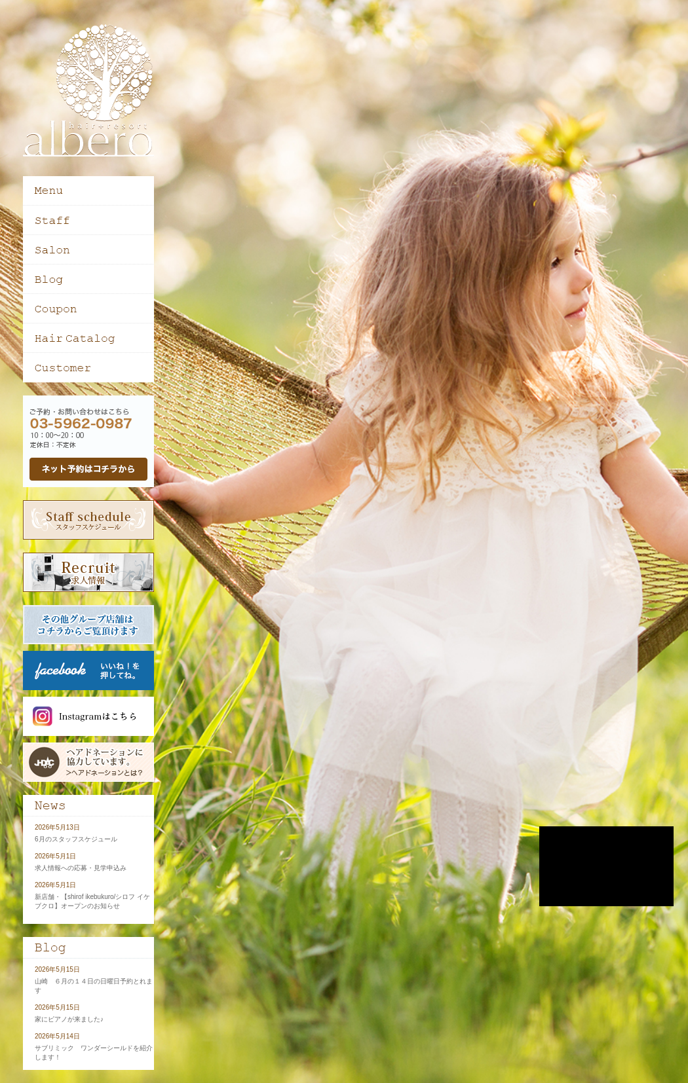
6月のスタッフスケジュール (76, 839)
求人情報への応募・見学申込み (80, 868)
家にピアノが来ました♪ (69, 1019)
